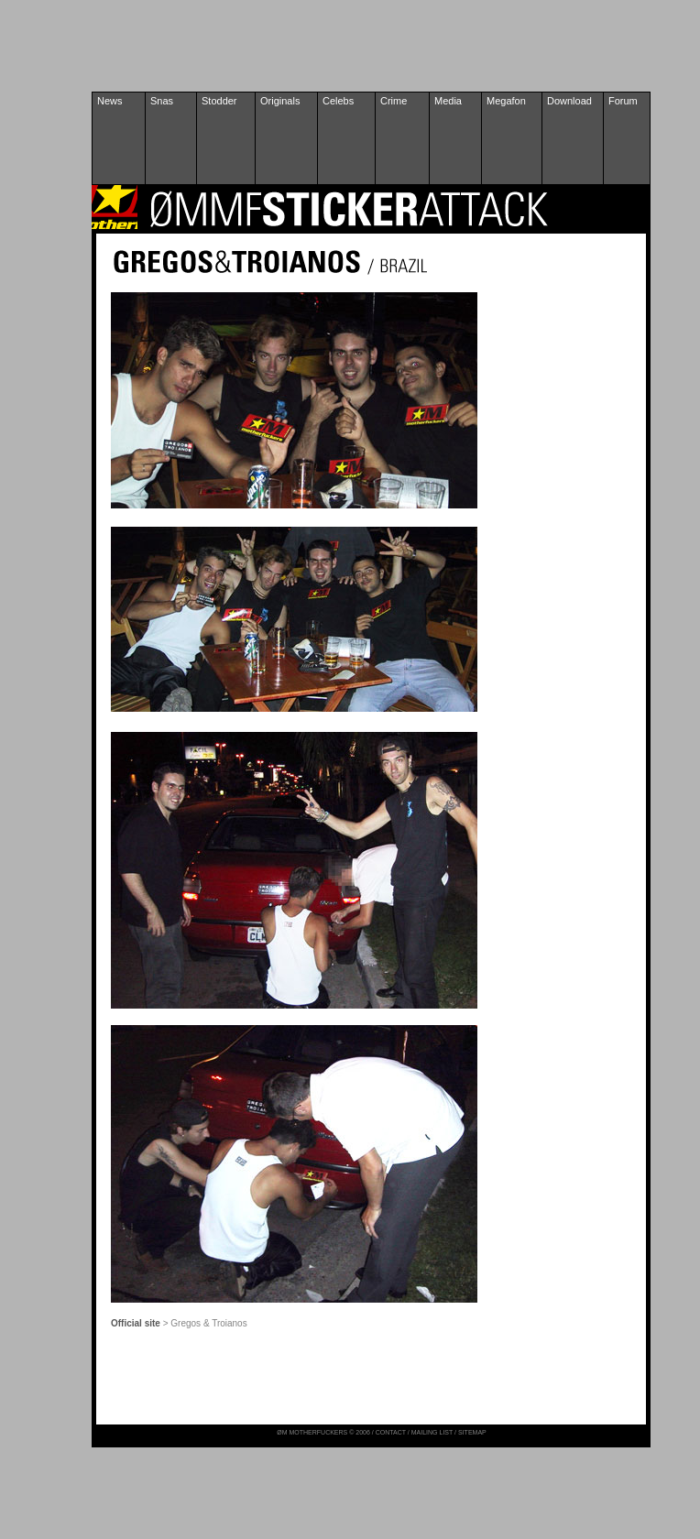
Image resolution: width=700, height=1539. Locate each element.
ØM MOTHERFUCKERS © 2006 (324, 1432)
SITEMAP (472, 1432)
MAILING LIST (432, 1432)
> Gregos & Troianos (205, 1323)
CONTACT (391, 1432)
